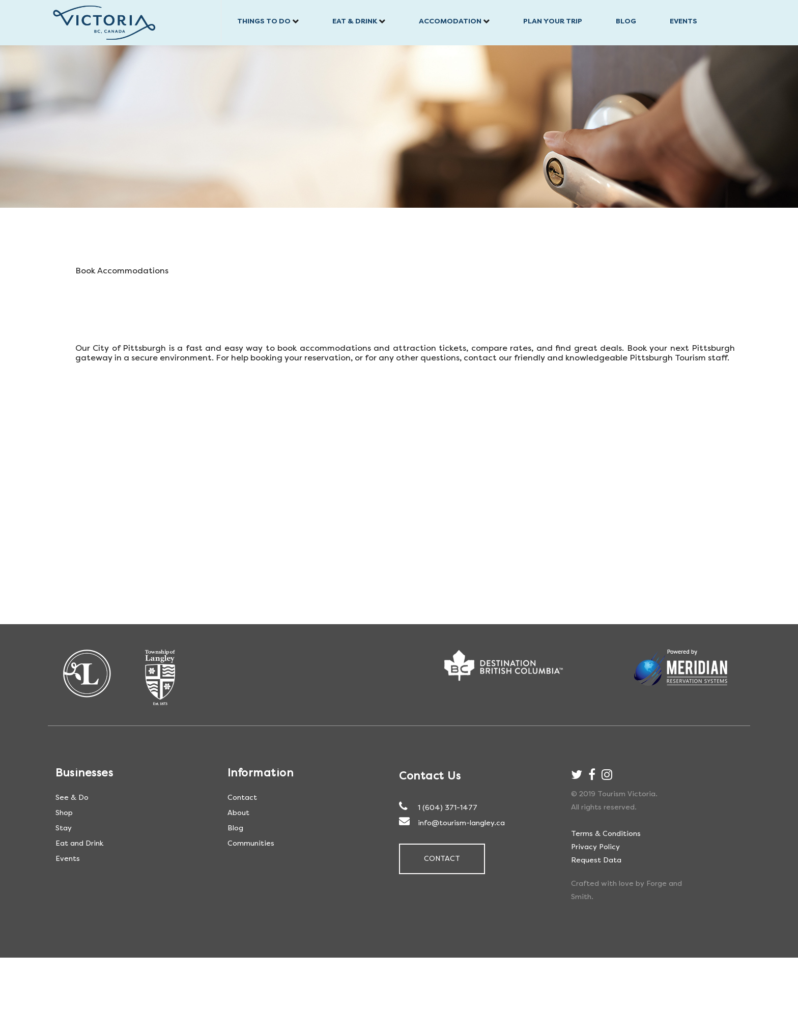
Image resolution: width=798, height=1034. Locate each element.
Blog (626, 21)
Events (683, 21)
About (238, 812)
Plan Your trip (552, 21)
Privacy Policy (595, 847)
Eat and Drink (79, 843)
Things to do (264, 21)
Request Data (596, 860)
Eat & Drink (354, 21)
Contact (242, 797)
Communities (250, 843)
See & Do (72, 797)
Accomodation (450, 21)
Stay (63, 828)
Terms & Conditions (606, 833)
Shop (64, 812)
